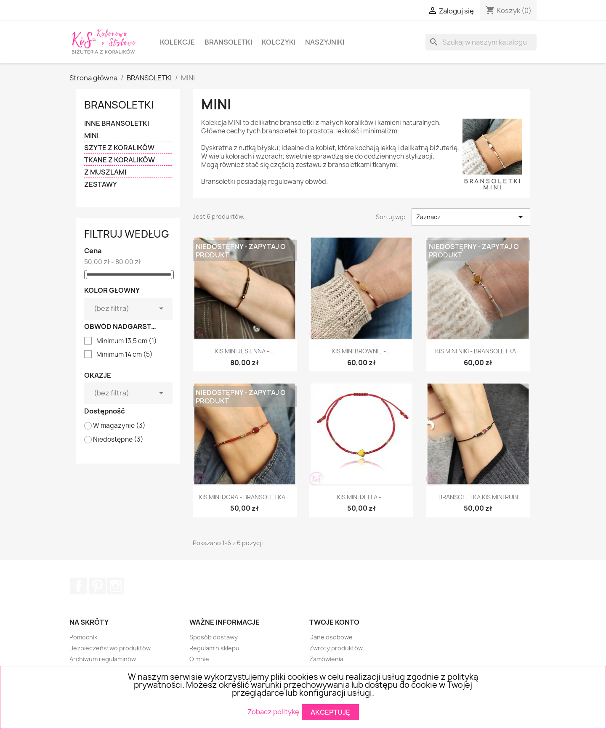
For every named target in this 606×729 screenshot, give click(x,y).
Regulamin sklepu (214, 648)
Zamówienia (326, 659)
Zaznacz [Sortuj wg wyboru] (471, 217)
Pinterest (97, 586)
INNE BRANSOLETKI (116, 123)
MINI (91, 135)
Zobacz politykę (273, 711)
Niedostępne (118, 439)
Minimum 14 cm (124, 354)
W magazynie (119, 425)
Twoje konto (334, 622)
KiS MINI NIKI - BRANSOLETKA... (478, 351)
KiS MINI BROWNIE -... (361, 351)
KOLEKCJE (177, 42)
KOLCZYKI (278, 42)
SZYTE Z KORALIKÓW (119, 147)
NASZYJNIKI (324, 42)
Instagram (115, 586)
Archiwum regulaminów (102, 659)
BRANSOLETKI (228, 42)
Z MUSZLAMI (105, 172)
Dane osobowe (331, 637)
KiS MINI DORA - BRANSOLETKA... (244, 497)
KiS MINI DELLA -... (361, 497)
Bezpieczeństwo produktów (110, 648)
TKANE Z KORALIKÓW (119, 160)
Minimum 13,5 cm (126, 341)
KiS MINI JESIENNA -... (244, 351)
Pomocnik (83, 637)
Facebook (78, 586)
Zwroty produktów (336, 648)
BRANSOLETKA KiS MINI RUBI (478, 497)
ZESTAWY (100, 184)
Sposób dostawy (213, 637)
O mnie (199, 659)
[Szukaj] (481, 42)
